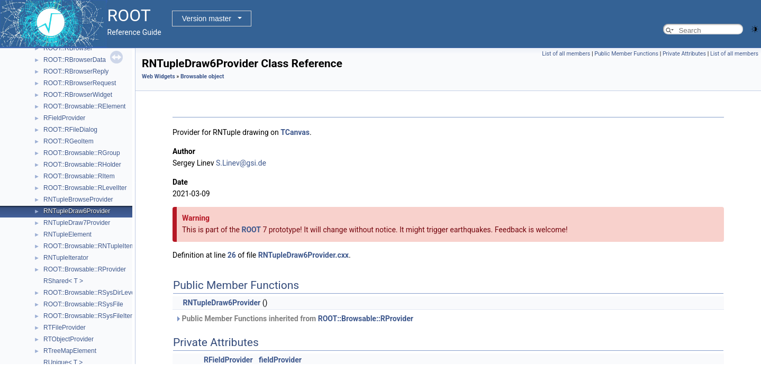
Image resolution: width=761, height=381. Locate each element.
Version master (206, 18)
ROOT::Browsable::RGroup (81, 153)
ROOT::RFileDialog (70, 129)
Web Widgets (158, 76)
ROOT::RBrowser (68, 48)
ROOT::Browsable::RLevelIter (84, 188)
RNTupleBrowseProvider (78, 199)
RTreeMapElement (69, 351)
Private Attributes (684, 53)
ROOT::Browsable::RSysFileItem (89, 316)
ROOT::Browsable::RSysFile (83, 304)
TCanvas (295, 132)
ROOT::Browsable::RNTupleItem (89, 246)
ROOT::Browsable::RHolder (82, 164)
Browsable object (202, 76)
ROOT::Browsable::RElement (84, 106)
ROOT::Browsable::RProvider (84, 269)
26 (232, 255)
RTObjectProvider (68, 339)
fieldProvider (280, 360)
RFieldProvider (64, 118)
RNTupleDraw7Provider (76, 222)
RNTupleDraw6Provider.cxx (303, 255)
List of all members (566, 53)
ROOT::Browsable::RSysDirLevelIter (94, 292)
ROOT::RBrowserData (74, 60)
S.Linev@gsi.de (241, 163)
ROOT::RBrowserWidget (77, 94)
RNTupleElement (67, 234)
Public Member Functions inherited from (294, 318)
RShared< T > (63, 281)
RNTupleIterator (65, 257)
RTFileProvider (64, 327)
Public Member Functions (626, 53)
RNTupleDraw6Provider (76, 211)
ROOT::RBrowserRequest (79, 83)
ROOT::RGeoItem (68, 141)
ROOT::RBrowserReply (75, 71)
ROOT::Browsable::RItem (79, 176)
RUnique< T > (63, 362)
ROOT (251, 229)
